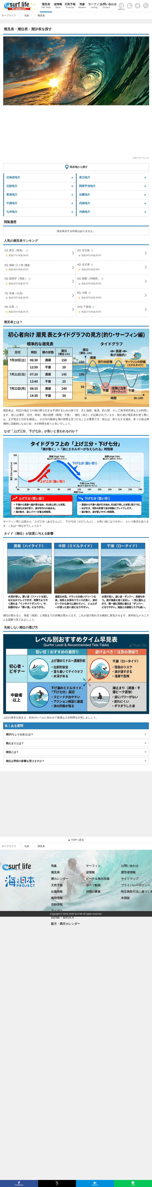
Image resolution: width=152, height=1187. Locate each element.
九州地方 (11, 211)
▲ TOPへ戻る (76, 839)
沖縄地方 (84, 211)
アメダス (57, 911)
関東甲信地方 (87, 186)
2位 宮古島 (112, 253)
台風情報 (57, 891)
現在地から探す (79, 166)
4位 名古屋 (112, 267)
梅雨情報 (57, 898)
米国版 (125, 898)
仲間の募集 (93, 891)
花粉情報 (57, 904)
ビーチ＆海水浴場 (97, 878)
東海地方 (11, 194)
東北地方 (84, 177)
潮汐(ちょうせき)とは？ (19, 734)
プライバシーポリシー (135, 885)
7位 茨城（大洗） (39, 296)
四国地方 (84, 203)
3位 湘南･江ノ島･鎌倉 (39, 268)
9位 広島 (39, 310)
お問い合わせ (106, 6)
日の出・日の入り (62, 917)
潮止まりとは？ (15, 743)
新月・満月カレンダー (65, 923)
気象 (82, 6)
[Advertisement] (73, 132)
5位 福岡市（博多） (39, 281)
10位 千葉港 (112, 310)
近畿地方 (84, 194)
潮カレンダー (59, 878)
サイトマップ (129, 878)
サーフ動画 (93, 885)
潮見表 (46, 6)
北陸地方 (11, 186)
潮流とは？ (12, 752)
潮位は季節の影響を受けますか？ (25, 761)
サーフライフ (9, 846)
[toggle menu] (146, 4)
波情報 (58, 6)
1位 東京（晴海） (39, 253)
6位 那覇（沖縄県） (112, 281)
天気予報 (70, 6)
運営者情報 (128, 872)
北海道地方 (13, 177)
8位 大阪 (112, 295)
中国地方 (11, 203)
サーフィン (94, 6)
